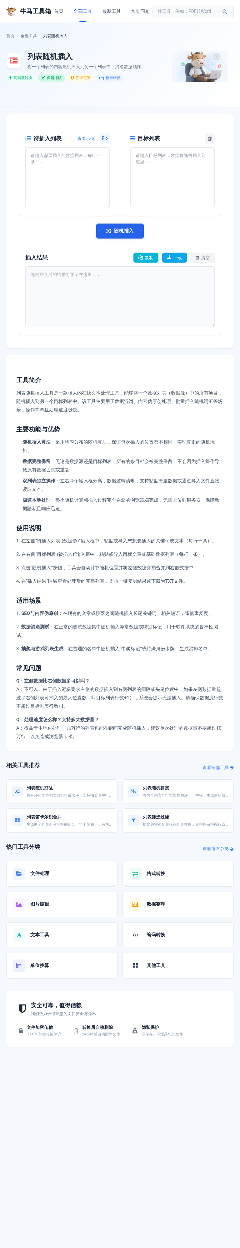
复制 (145, 257)
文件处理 (39, 873)
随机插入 (120, 231)
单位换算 (39, 965)
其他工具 (156, 965)
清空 (203, 257)
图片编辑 (39, 904)
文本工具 (39, 935)
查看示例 (86, 138)
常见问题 (140, 11)
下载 (174, 257)
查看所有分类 (218, 849)
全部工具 (82, 11)
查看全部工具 (218, 767)
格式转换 (156, 873)
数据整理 (156, 904)
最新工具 (111, 11)
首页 (58, 11)
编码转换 (156, 935)
